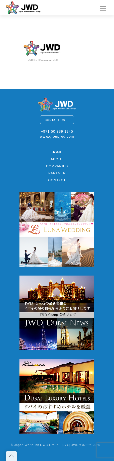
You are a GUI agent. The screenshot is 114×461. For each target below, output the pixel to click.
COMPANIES (57, 166)
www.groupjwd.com (57, 136)
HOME (57, 152)
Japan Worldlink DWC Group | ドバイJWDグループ (53, 445)
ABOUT (57, 159)
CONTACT (57, 180)
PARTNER (57, 173)
